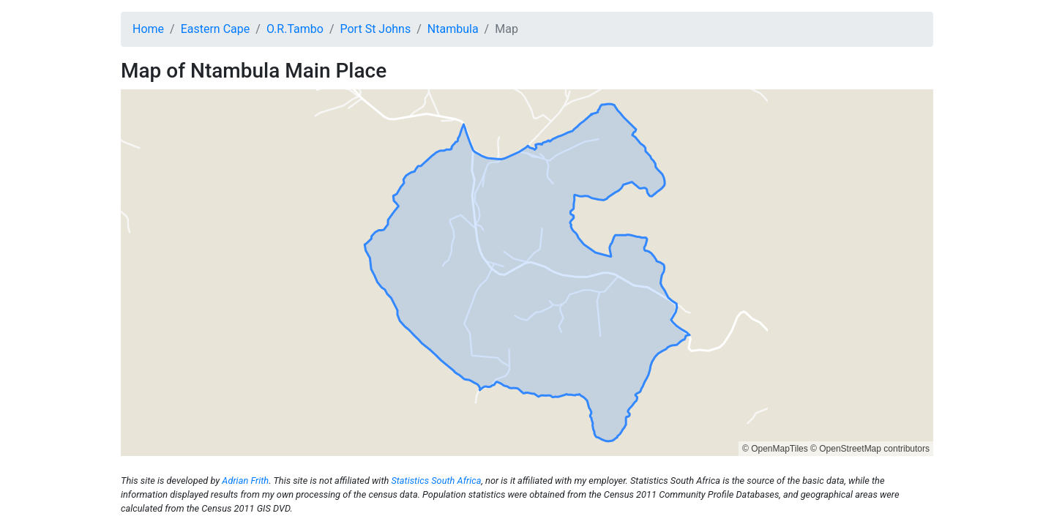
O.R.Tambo (295, 29)
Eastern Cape (215, 29)
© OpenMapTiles (775, 449)
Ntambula (453, 29)
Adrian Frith (245, 480)
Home (148, 29)
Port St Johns (375, 29)
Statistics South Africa (436, 480)
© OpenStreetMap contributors (870, 449)
